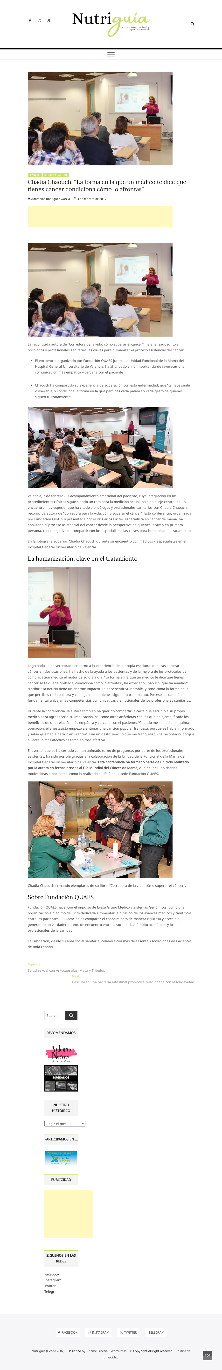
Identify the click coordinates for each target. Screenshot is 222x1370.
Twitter (50, 1285)
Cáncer (35, 174)
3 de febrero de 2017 (90, 199)
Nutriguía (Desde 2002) (48, 1351)
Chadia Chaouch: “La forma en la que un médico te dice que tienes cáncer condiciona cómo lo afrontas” (107, 185)
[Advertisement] (100, 216)
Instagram (52, 1280)
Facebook (51, 1274)
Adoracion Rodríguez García (49, 199)
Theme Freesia (97, 1351)
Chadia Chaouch (56, 174)
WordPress (118, 1351)
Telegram (52, 1291)
